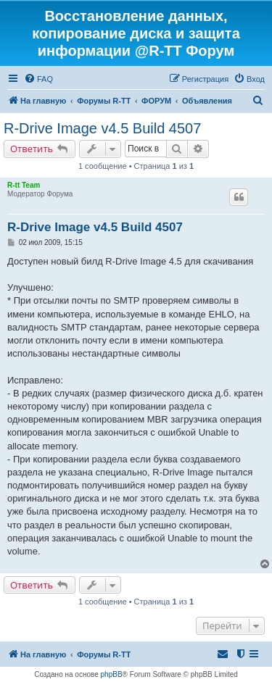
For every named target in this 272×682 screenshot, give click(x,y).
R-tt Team (23, 185)
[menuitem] (38, 79)
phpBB (112, 674)
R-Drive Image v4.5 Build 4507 (102, 128)
